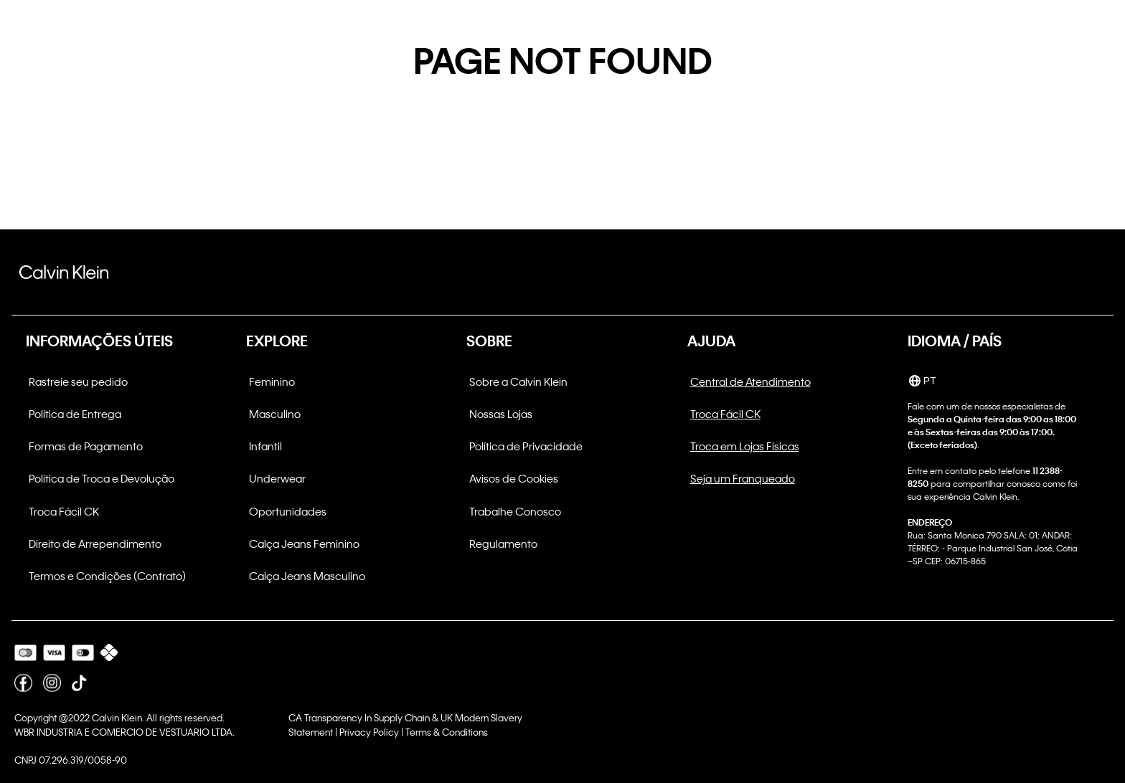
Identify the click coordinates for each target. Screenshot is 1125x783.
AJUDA (711, 340)
